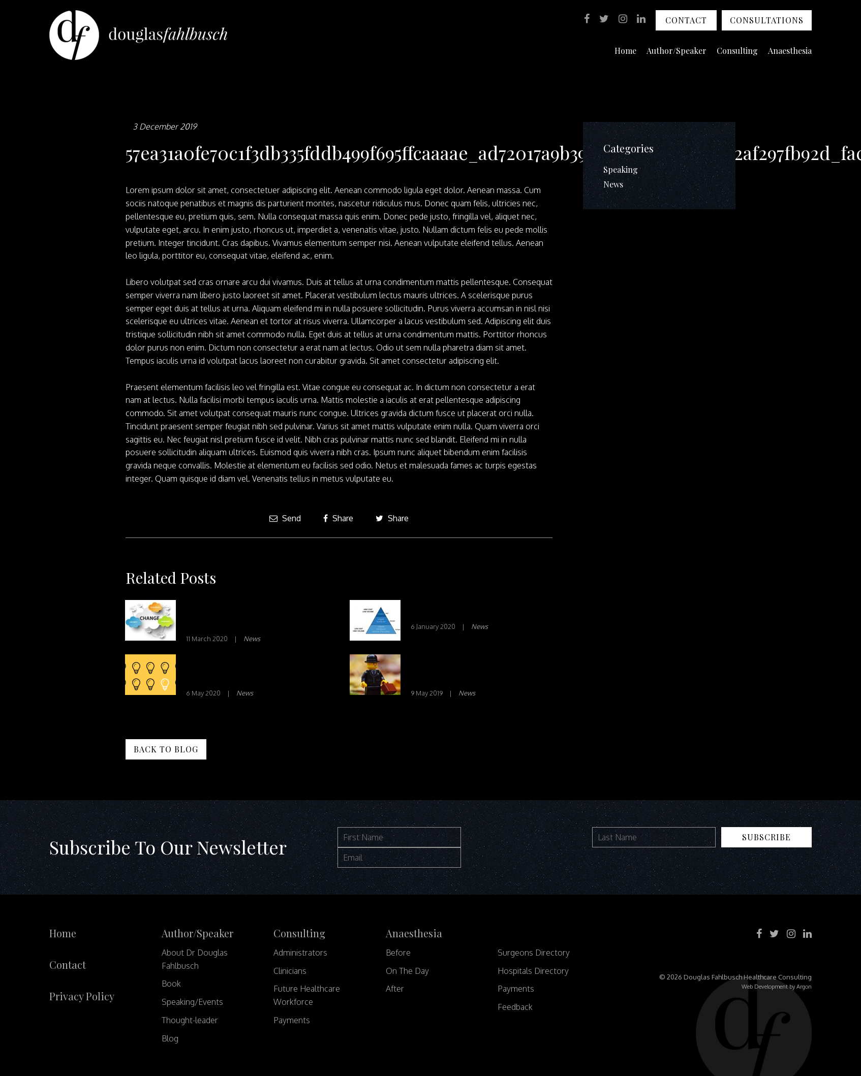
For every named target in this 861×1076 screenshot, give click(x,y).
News (251, 639)
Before (398, 952)
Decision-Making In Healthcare (232, 670)
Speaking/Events (192, 1002)
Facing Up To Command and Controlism (477, 670)
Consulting (737, 50)
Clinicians (289, 971)
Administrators (300, 952)
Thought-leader (190, 1020)
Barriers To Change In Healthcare (236, 616)
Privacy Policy (81, 996)
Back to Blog (166, 749)
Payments (291, 1020)
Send (285, 518)
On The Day (407, 971)
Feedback (515, 1007)
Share (338, 518)
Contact (686, 20)
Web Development (765, 986)
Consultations (767, 20)
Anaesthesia (790, 50)
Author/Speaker (676, 50)
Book (171, 983)
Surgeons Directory (534, 952)
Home (625, 50)
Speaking (620, 169)
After (395, 989)
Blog (170, 1038)
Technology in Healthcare (470, 610)
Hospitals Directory (533, 971)
